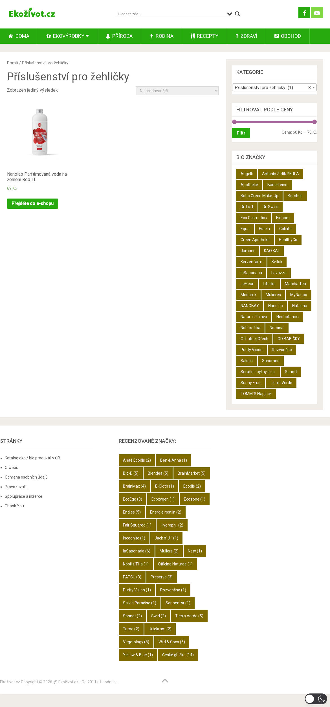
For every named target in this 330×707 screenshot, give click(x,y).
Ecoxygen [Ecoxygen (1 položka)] (163, 499)
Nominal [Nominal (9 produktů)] (277, 327)
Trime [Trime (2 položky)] (131, 629)
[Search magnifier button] (237, 14)
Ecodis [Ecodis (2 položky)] (192, 486)
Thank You (14, 506)
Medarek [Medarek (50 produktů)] (248, 294)
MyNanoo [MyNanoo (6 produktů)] (298, 294)
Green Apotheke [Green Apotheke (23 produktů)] (255, 239)
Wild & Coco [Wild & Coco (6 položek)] (172, 642)
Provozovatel (16, 486)
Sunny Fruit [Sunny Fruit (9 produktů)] (251, 382)
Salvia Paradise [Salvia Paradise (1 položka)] (139, 603)
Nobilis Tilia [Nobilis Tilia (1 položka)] (136, 564)
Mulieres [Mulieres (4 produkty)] (273, 294)
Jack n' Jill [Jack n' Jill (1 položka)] (166, 538)
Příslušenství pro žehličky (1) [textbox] (273, 88)
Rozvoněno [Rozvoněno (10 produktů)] (282, 349)
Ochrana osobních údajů (26, 477)
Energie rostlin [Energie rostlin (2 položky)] (165, 512)
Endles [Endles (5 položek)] (132, 512)
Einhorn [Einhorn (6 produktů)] (283, 217)
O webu (11, 467)
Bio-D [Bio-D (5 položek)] (130, 473)
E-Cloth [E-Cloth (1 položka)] (164, 486)
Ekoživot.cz (10, 682)
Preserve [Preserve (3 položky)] (162, 577)
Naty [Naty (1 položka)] (195, 551)
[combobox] (274, 87)
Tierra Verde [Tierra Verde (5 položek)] (189, 616)
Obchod (287, 36)
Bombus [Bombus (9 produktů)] (295, 195)
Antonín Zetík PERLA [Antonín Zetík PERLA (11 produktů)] (280, 173)
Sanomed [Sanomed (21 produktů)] (271, 360)
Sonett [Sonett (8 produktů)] (291, 371)
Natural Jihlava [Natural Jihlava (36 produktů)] (254, 316)
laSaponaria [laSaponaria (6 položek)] (136, 551)
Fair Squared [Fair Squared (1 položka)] (137, 525)
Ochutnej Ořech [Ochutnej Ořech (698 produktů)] (254, 338)
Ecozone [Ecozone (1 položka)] (194, 499)
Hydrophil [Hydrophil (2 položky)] (172, 525)
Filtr (241, 132)
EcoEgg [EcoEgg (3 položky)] (132, 499)
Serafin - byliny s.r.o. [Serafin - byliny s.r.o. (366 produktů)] (258, 371)
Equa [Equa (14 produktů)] (245, 228)
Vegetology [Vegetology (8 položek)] (136, 642)
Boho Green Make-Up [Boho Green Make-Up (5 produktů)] (259, 195)
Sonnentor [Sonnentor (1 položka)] (178, 603)
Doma (18, 36)
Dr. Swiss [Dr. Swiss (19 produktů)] (270, 206)
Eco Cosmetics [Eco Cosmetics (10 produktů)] (254, 217)
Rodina (161, 36)
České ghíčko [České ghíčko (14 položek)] (178, 655)
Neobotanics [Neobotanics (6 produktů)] (287, 316)
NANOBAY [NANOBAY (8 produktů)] (250, 305)
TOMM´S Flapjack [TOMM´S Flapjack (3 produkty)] (256, 393)
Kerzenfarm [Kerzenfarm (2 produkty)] (251, 261)
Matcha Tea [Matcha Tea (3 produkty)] (295, 283)
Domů (12, 62)
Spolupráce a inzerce (23, 496)
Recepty (204, 36)
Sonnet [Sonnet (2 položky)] (132, 616)
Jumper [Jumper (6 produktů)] (248, 250)
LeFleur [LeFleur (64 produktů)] (247, 283)
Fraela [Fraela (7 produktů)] (264, 228)
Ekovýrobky (65, 36)
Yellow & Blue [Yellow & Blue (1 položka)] (138, 655)
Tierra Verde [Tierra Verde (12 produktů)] (281, 382)
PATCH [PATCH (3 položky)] (132, 577)
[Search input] (171, 14)
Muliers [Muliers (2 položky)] (169, 551)
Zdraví (246, 36)
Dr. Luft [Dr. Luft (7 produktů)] (247, 206)
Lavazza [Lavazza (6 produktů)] (279, 272)
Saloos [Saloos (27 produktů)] (247, 360)
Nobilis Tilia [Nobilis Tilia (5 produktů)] (250, 327)
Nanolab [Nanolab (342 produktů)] (275, 305)
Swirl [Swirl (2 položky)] (158, 616)
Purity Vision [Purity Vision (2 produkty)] (252, 349)
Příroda (119, 36)
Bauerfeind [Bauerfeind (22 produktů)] (277, 184)
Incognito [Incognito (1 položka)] (134, 538)
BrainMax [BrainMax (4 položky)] (134, 486)
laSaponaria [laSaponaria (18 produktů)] (251, 272)
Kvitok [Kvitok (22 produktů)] (277, 261)
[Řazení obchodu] (177, 90)
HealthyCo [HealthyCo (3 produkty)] (288, 239)
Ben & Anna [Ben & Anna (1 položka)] (173, 460)
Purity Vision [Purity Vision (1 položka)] (137, 590)
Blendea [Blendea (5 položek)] (158, 473)
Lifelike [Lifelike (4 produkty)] (269, 283)
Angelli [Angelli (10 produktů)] (247, 173)
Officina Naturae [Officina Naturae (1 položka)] (175, 564)
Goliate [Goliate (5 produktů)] (285, 228)
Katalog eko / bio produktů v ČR (32, 458)
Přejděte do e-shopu (33, 203)
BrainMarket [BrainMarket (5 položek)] (192, 473)
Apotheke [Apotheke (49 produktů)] (249, 184)
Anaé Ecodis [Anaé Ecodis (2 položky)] (137, 460)
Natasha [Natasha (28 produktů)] (299, 305)
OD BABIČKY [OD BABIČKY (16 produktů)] (289, 338)
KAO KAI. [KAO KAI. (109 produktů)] (272, 250)
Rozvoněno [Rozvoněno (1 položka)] (173, 590)
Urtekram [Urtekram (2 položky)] (160, 629)
